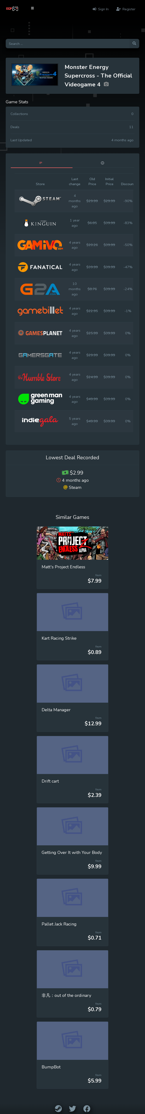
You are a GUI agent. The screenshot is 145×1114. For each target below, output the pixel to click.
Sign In (101, 9)
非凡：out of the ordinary (66, 995)
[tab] (41, 163)
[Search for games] (67, 43)
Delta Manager (56, 710)
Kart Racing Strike (59, 638)
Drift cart (50, 781)
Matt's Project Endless (63, 567)
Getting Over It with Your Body (72, 852)
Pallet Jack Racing (59, 924)
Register (125, 9)
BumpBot (51, 1067)
